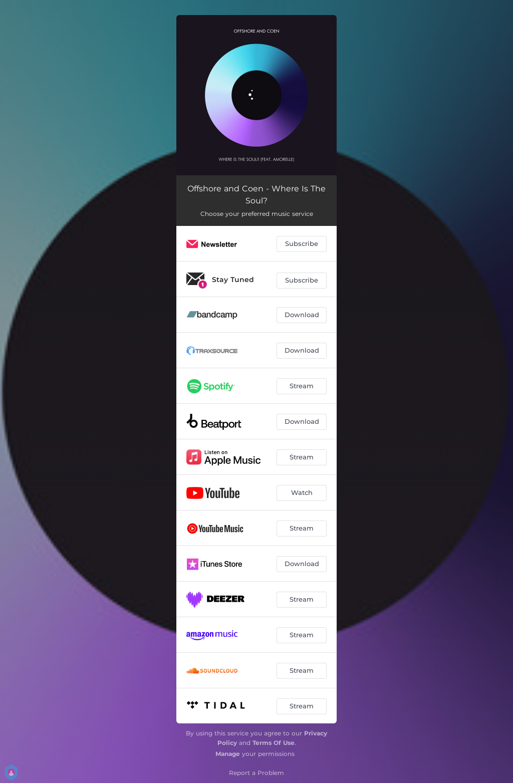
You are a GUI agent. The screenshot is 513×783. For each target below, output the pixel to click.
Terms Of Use (273, 742)
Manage (227, 753)
